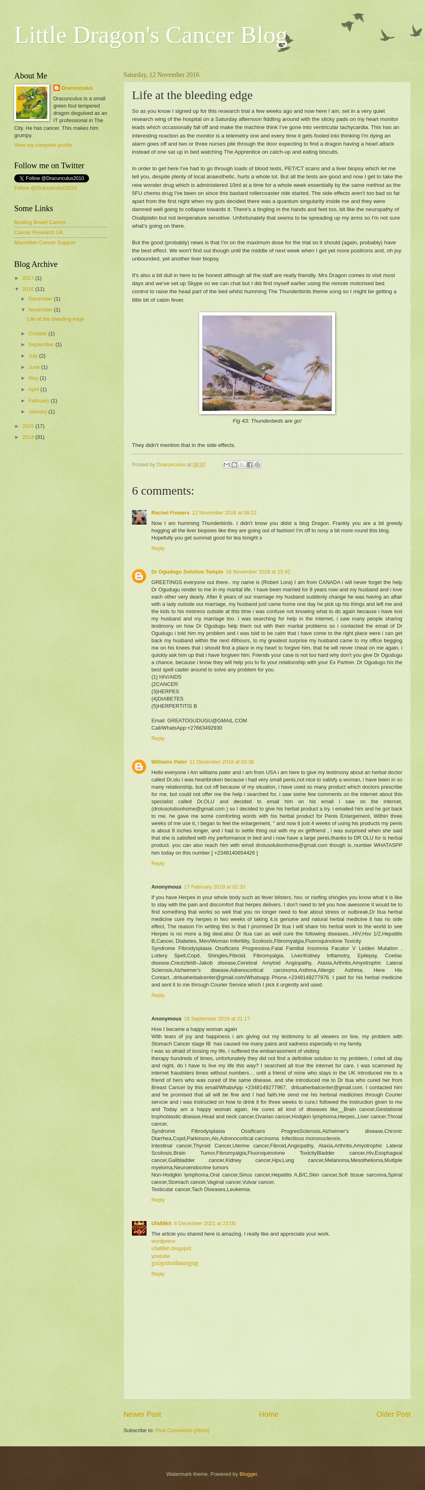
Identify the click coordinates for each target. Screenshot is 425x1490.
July (33, 356)
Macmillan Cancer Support (45, 242)
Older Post (393, 1414)
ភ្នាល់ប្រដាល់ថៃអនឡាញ (174, 1263)
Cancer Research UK (39, 232)
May (34, 378)
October (38, 333)
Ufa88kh (161, 1223)
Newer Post (142, 1414)
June (34, 367)
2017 (28, 278)
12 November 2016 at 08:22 (224, 513)
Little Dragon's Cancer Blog (151, 34)
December (41, 299)
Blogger (248, 1474)
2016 (28, 289)
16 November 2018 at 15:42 (258, 572)
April (34, 389)
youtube (160, 1256)
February (39, 401)
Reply (158, 548)
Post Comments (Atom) (182, 1430)
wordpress (163, 1241)
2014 (28, 437)
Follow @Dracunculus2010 (45, 188)
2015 (28, 426)
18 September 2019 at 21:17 (217, 1019)
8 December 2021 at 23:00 (205, 1223)
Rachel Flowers (170, 513)
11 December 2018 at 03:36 (221, 762)
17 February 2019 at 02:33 (214, 887)
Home (268, 1414)
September (41, 344)
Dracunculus (77, 88)
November (41, 310)
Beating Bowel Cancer (40, 222)
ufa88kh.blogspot (171, 1248)
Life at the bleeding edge (55, 319)
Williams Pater (169, 762)
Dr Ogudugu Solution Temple (187, 572)
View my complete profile (43, 145)
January (38, 411)
